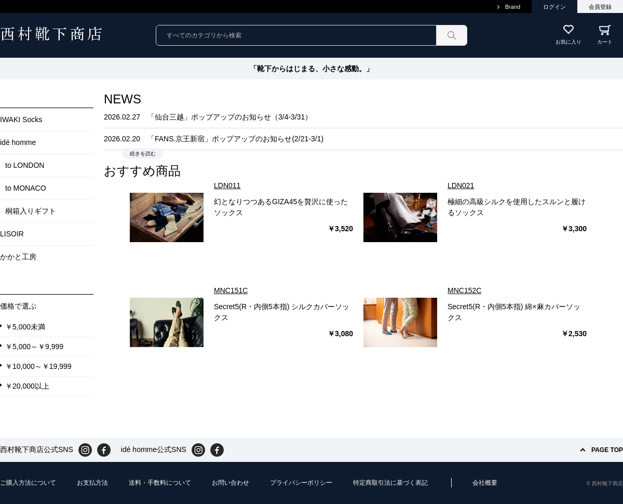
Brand (512, 7)
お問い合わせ (230, 482)
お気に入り (568, 42)
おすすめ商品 (142, 171)
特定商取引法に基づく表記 (390, 482)
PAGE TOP (607, 450)
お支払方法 (92, 482)
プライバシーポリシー (301, 482)
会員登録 (600, 7)
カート (610, 35)
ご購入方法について (28, 482)
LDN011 (227, 185)
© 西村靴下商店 (605, 483)
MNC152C (464, 290)
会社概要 (484, 482)
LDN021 (461, 185)
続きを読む (143, 153)
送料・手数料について (160, 482)
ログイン (554, 7)
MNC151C (231, 290)
